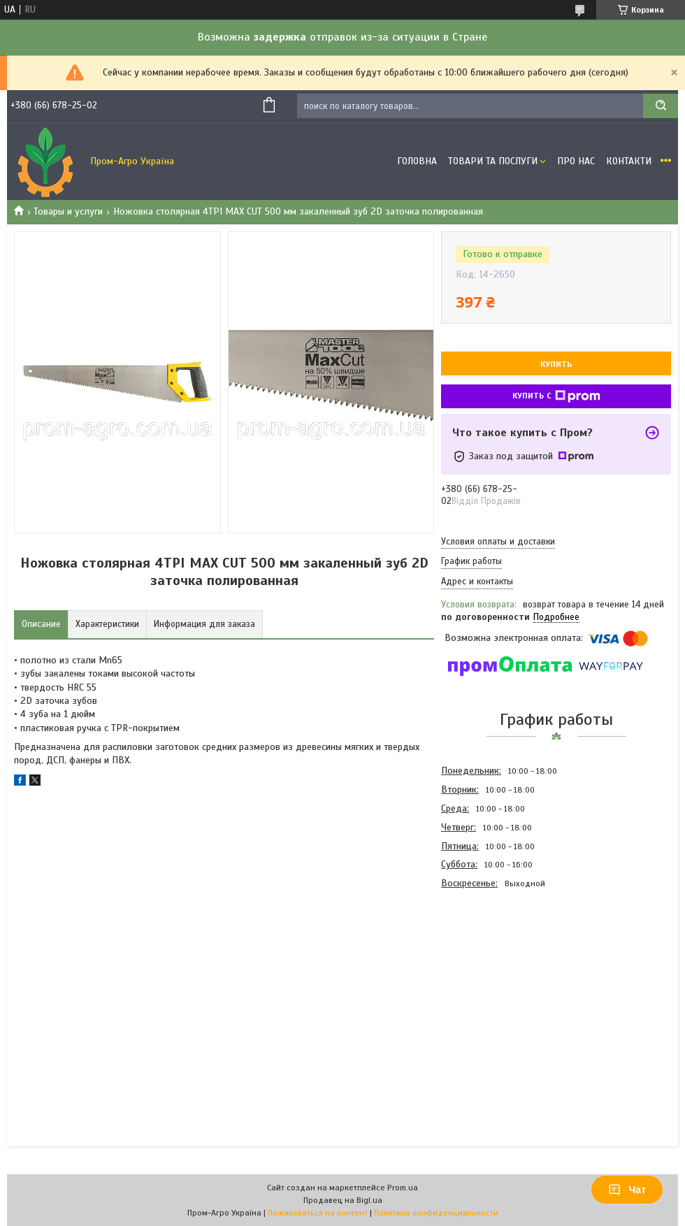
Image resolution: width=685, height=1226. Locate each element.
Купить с (556, 396)
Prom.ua (402, 1187)
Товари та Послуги (493, 161)
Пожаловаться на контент (318, 1213)
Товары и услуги (68, 211)
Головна (417, 161)
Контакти (628, 161)
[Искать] (660, 106)
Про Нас (576, 161)
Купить (556, 364)
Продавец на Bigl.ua (342, 1200)
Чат (627, 1189)
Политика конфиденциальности (436, 1213)
